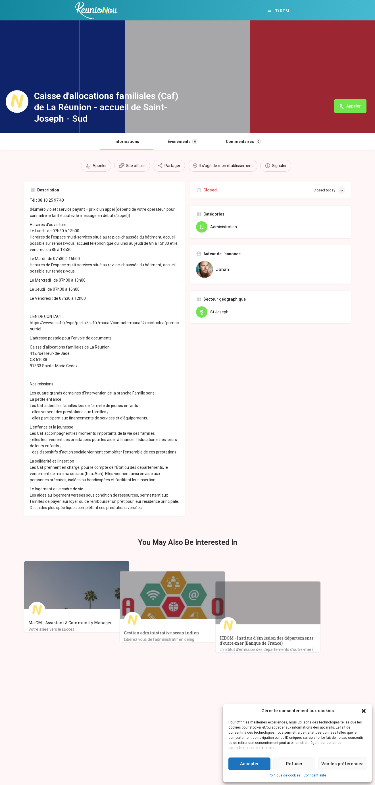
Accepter (249, 763)
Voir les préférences (342, 763)
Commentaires (243, 141)
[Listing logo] (17, 101)
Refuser (294, 763)
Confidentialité (314, 775)
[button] (363, 711)
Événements (182, 141)
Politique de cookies (285, 775)
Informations (126, 141)
